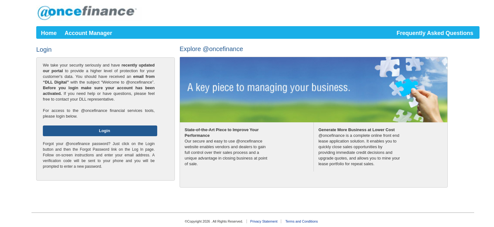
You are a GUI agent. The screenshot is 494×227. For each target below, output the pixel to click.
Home (49, 33)
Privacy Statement (263, 221)
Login (104, 130)
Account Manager (88, 33)
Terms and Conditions (301, 221)
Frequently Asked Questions (435, 33)
